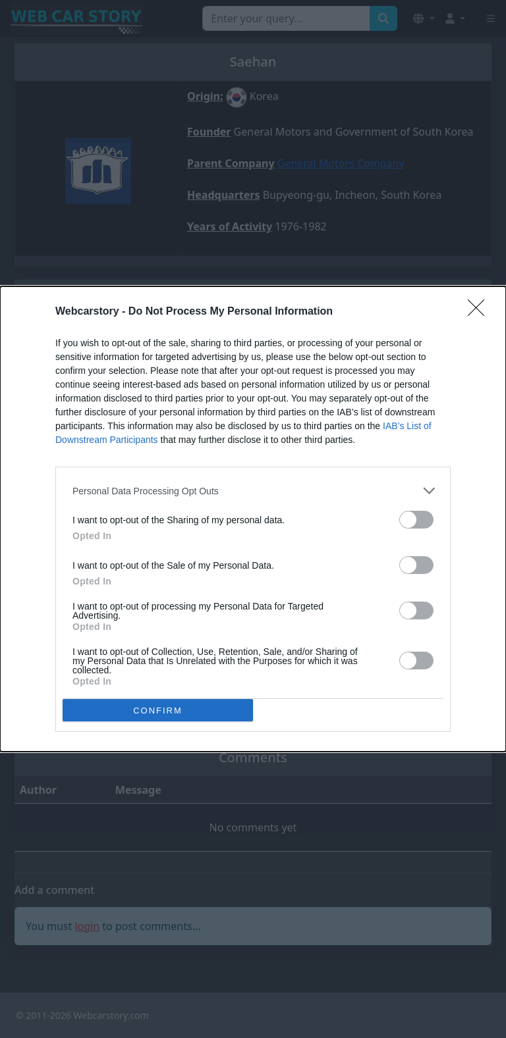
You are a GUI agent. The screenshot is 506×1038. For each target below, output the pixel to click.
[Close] (480, 311)
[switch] (416, 520)
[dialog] (253, 519)
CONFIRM (158, 710)
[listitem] (253, 491)
